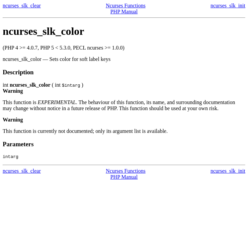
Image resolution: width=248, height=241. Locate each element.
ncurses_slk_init (228, 5)
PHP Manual (124, 11)
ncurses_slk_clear (22, 5)
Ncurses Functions (126, 5)
